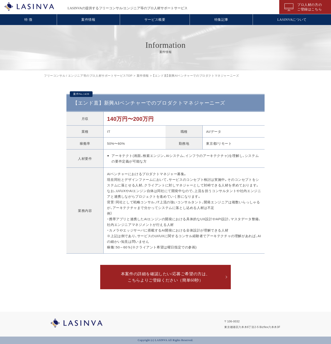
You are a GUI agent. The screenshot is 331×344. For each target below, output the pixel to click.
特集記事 (221, 19)
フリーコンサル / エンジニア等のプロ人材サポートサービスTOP (88, 75)
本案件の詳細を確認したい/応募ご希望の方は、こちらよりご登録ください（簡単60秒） (165, 277)
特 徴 (28, 19)
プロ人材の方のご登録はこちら (309, 7)
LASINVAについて (292, 19)
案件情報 (88, 19)
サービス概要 (155, 19)
